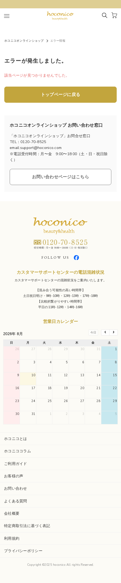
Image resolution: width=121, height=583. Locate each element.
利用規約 (11, 538)
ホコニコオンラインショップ (24, 41)
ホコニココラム (17, 451)
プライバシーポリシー (23, 551)
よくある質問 (15, 501)
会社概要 (11, 513)
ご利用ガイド (15, 464)
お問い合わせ (15, 488)
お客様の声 (13, 476)
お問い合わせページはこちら (60, 177)
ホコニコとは (15, 439)
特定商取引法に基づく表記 (27, 526)
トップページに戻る (60, 95)
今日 (93, 332)
